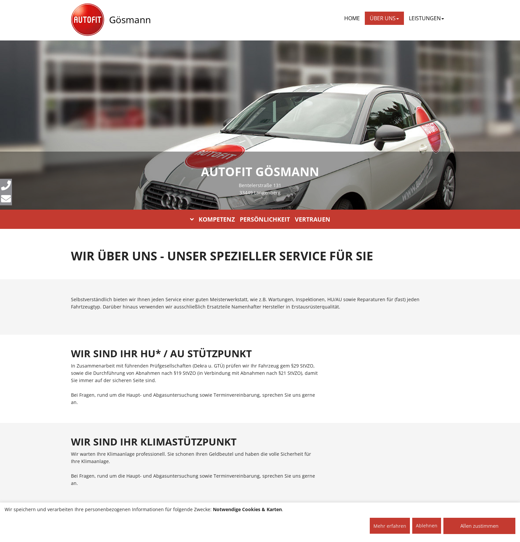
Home (352, 18)
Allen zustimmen (479, 525)
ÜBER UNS (384, 18)
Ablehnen (426, 525)
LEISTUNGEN (426, 18)
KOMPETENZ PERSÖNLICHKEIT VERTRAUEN (260, 219)
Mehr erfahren (389, 526)
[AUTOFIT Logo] (87, 20)
